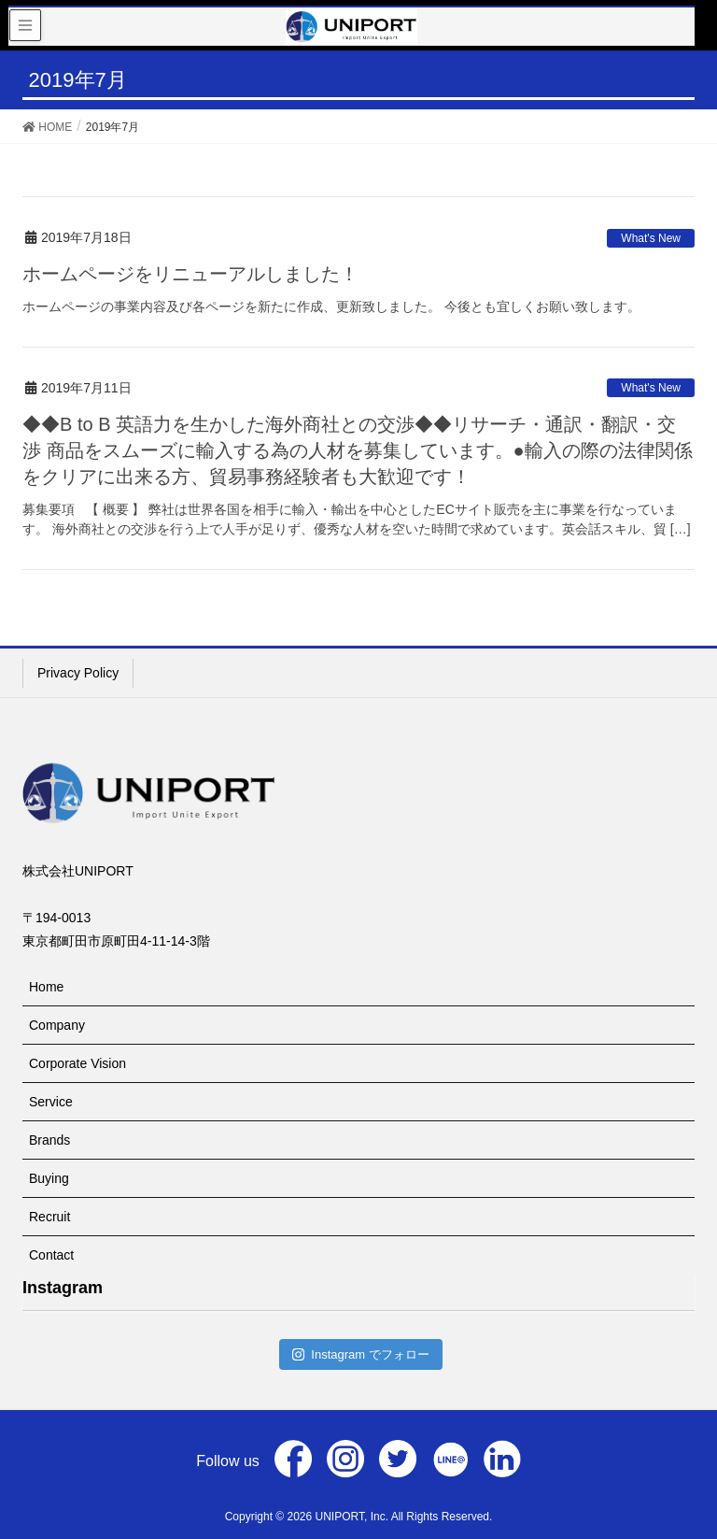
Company (57, 1025)
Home (46, 986)
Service (51, 1101)
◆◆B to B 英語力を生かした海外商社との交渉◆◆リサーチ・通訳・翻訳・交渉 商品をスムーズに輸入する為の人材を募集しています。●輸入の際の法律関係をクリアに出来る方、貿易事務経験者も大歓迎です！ (357, 450)
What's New (651, 238)
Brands (49, 1140)
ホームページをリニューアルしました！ (190, 274)
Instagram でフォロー (360, 1354)
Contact (51, 1254)
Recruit (49, 1216)
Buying (49, 1178)
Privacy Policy (78, 672)
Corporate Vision (77, 1063)
